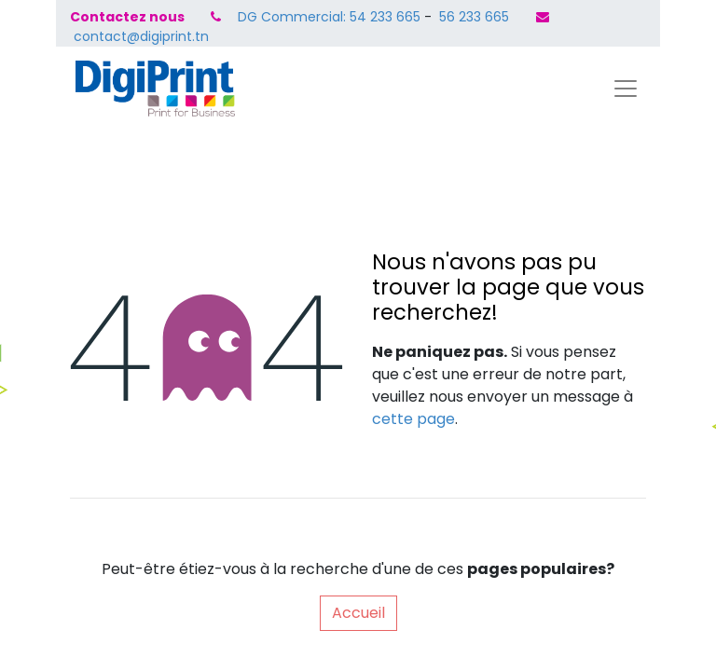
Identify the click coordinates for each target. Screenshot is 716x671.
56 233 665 (472, 16)
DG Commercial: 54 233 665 (329, 16)
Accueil (358, 612)
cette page (413, 419)
